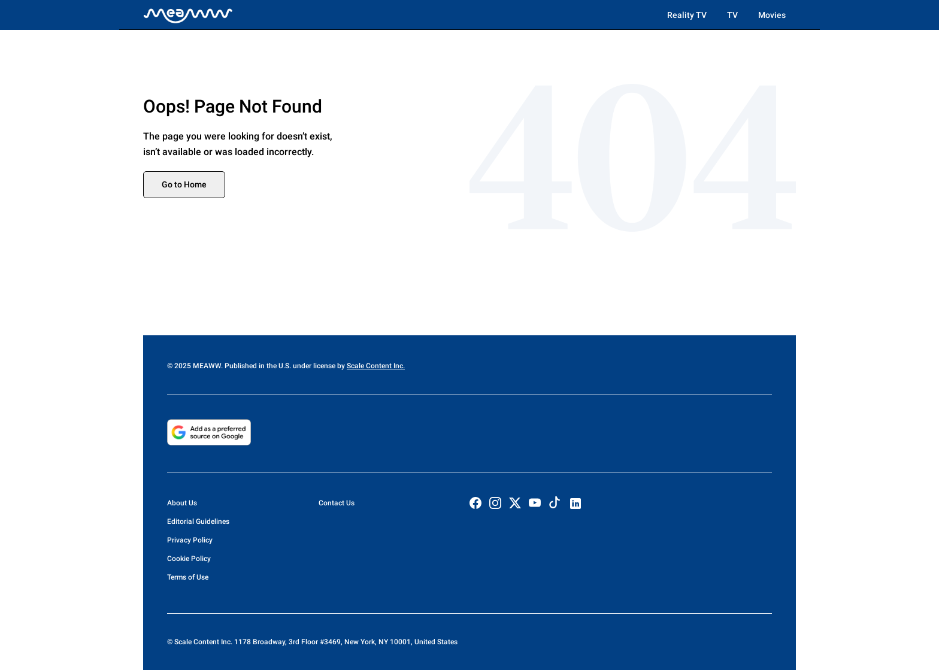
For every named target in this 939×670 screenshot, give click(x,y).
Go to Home (184, 184)
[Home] (188, 15)
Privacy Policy (190, 540)
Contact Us (337, 503)
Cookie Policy (189, 558)
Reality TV (687, 15)
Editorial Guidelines (198, 521)
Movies (772, 15)
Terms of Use (187, 577)
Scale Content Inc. (376, 366)
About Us (182, 503)
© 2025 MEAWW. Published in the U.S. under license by (257, 366)
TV (732, 15)
